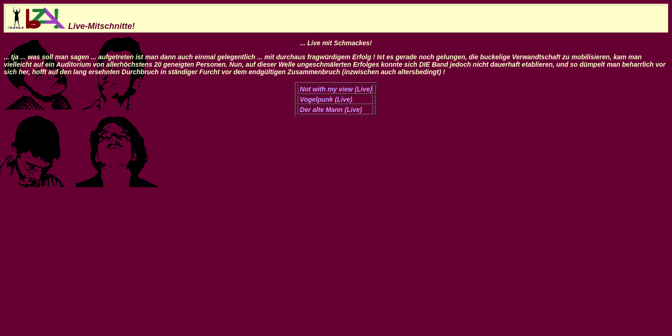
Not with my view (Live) (336, 89)
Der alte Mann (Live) (331, 109)
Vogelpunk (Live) (326, 99)
